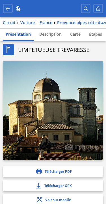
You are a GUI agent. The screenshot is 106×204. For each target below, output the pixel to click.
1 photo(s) (83, 146)
